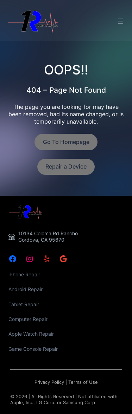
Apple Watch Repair (31, 334)
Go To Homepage (66, 141)
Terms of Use (83, 382)
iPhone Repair (24, 274)
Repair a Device (66, 166)
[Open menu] (121, 21)
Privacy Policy (49, 382)
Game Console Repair (33, 349)
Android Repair (25, 289)
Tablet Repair (23, 304)
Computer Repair (28, 319)
